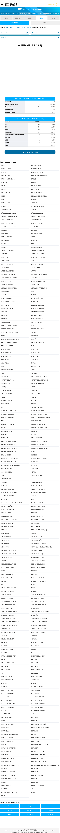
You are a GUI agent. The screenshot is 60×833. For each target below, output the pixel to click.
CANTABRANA (5, 261)
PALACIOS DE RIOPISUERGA (9, 492)
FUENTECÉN (34, 349)
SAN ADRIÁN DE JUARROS (8, 601)
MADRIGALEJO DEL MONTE (38, 424)
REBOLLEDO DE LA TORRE (8, 564)
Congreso (14, 23)
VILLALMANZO (5, 744)
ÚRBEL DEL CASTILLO (7, 680)
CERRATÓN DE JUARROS (8, 301)
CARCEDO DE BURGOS (37, 264)
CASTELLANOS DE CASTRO (9, 278)
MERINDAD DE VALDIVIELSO (9, 451)
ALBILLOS (3, 172)
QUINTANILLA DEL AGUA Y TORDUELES (42, 547)
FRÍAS (32, 346)
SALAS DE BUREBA (6, 594)
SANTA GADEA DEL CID (7, 615)
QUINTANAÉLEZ (5, 540)
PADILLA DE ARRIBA (36, 485)
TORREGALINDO (35, 663)
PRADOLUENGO (35, 526)
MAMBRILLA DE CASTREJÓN (39, 428)
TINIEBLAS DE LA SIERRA (38, 656)
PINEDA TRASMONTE (37, 516)
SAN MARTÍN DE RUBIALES (38, 605)
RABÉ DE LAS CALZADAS (38, 560)
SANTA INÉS (34, 615)
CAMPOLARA (4, 257)
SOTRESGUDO (35, 646)
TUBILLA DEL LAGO (36, 676)
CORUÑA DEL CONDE (37, 315)
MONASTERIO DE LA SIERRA (39, 458)
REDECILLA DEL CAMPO (7, 567)
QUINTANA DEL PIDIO (37, 537)
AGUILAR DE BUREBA (37, 169)
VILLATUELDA (35, 772)
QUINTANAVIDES (5, 547)
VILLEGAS (3, 782)
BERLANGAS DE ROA (36, 233)
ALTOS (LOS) (4, 182)
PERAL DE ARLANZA (6, 513)
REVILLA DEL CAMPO (7, 574)
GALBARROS (34, 359)
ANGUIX (3, 186)
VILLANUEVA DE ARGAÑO (38, 755)
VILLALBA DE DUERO (7, 738)
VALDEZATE (34, 683)
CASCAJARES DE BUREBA (8, 274)
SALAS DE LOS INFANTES (38, 594)
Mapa (34, 13)
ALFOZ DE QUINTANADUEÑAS (39, 175)
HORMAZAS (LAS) (6, 383)
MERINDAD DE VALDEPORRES (39, 448)
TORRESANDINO (5, 669)
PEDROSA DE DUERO (37, 502)
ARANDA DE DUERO (36, 186)
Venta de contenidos (15, 830)
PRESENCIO (4, 530)
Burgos (30, 806)
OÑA (32, 479)
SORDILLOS (4, 642)
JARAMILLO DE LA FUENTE (8, 410)
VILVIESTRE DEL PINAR (37, 785)
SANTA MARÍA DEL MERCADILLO (10, 622)
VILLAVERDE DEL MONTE (8, 775)
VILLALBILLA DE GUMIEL (8, 741)
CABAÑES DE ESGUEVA (7, 250)
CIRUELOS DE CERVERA (37, 308)
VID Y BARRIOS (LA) (36, 717)
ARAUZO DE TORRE (36, 192)
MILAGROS (34, 451)
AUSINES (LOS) (5, 206)
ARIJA (2, 199)
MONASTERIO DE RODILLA (8, 462)
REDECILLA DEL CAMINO (38, 564)
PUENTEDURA (5, 533)
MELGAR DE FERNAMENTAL (8, 441)
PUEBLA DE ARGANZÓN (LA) (39, 530)
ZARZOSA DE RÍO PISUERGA (9, 792)
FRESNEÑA (34, 339)
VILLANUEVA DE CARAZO (8, 758)
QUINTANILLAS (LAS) (37, 554)
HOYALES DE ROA (6, 390)
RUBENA (33, 588)
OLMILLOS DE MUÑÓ (6, 479)
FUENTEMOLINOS (6, 356)
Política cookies (50, 830)
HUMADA (3, 397)
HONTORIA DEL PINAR (7, 380)
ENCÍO (32, 325)
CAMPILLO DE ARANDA (37, 254)
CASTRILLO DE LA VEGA (7, 284)
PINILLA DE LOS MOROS (37, 520)
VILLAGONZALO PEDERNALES (9, 734)
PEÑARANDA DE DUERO (37, 509)
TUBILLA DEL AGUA (6, 676)
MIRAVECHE (34, 455)
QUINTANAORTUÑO (36, 540)
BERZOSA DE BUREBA (7, 237)
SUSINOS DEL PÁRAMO (7, 649)
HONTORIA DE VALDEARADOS (39, 380)
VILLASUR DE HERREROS (8, 772)
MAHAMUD (4, 428)
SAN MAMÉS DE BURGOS (8, 605)
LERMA (3, 421)
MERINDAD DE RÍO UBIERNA (39, 445)
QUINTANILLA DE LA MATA (8, 550)
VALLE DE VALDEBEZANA (8, 704)
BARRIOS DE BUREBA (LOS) (8, 223)
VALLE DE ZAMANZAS (37, 707)
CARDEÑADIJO (5, 267)
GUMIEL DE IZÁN (35, 366)
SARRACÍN (4, 635)
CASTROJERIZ (5, 291)
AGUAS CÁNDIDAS (6, 169)
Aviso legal (30, 830)
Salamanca (30, 810)
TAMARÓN (34, 649)
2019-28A (18, 18)
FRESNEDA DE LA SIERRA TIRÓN (10, 339)
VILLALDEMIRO (35, 741)
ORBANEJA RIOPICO (36, 482)
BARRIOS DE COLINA (36, 223)
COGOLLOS (4, 312)
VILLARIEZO (4, 768)
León (50, 806)
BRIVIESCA (34, 240)
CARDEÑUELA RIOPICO (7, 271)
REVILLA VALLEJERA (6, 577)
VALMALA (33, 714)
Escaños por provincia (44, 13)
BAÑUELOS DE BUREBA (37, 213)
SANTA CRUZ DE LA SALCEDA (9, 612)
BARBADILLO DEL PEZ (7, 220)
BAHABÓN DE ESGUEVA (7, 209)
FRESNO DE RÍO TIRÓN (37, 342)
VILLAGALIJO (34, 731)
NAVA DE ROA (34, 468)
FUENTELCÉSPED (6, 353)
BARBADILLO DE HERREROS (9, 216)
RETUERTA (34, 571)
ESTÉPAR (33, 332)
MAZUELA (33, 434)
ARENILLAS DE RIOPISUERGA (39, 196)
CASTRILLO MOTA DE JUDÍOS (39, 288)
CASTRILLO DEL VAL (36, 284)
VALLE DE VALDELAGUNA (38, 704)
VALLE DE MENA (35, 693)
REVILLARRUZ (35, 574)
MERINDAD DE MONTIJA (8, 445)
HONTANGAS (4, 376)
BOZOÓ (33, 237)
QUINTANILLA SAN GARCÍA (8, 554)
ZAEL (32, 789)
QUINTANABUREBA (6, 537)
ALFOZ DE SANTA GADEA (8, 179)
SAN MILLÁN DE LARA (7, 608)
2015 (41, 18)
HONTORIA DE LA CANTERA (39, 376)
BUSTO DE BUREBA (36, 247)
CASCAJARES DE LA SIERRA (39, 274)
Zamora (50, 814)
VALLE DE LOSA (35, 690)
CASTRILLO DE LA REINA (38, 281)
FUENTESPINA (5, 359)
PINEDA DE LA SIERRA (7, 516)
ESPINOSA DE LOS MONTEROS (9, 332)
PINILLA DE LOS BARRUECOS (9, 520)
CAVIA (32, 291)
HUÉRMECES (34, 390)
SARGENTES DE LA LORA (38, 632)
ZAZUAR (33, 792)
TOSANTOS (4, 673)
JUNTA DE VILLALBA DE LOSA (39, 414)
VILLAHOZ (33, 734)
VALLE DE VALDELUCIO (7, 707)
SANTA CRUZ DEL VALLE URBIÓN (40, 612)
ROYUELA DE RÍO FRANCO (8, 588)
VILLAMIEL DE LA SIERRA (38, 751)
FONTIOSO (4, 336)
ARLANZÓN (34, 199)
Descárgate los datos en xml (30, 152)
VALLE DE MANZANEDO (7, 693)
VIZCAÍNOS (4, 789)
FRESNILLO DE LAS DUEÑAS (9, 342)
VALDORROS (4, 686)
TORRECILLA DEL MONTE (8, 663)
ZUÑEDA (3, 796)
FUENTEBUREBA (5, 349)
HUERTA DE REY (35, 393)
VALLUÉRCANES (5, 714)
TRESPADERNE (35, 673)
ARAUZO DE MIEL (35, 189)
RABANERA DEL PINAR (37, 557)
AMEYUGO (33, 182)
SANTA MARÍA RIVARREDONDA (39, 622)
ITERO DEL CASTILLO (37, 407)
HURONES (33, 397)
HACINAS (33, 370)
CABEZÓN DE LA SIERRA (38, 250)
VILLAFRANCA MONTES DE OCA (40, 727)
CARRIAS (33, 271)
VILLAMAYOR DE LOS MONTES (39, 744)
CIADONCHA (34, 301)
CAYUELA (3, 295)
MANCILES (4, 434)
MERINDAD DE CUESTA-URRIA (39, 441)
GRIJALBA (33, 363)
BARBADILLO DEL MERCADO (39, 216)
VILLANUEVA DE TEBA (7, 761)
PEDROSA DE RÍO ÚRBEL (8, 509)
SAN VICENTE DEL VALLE (8, 632)
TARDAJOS (4, 652)
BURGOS (3, 247)
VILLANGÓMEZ (5, 755)
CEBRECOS (34, 295)
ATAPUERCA (34, 203)
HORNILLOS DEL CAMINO (38, 383)
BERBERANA (4, 233)
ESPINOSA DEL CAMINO (37, 329)
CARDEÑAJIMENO (36, 267)
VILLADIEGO (34, 721)
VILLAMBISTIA (35, 748)
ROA (2, 584)
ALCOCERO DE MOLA (37, 172)
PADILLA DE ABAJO (6, 485)
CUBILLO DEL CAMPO (37, 318)
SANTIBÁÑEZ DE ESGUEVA (38, 625)
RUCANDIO (34, 591)
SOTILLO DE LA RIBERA (37, 642)
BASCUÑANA (34, 226)
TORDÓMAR (34, 659)
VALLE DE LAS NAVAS (7, 690)
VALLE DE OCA (5, 697)
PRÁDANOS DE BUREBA (7, 526)
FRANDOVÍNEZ (35, 336)
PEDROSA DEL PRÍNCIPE (38, 506)
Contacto (7, 830)
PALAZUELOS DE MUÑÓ (7, 496)
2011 (53, 18)
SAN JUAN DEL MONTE (37, 601)
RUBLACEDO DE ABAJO (7, 591)
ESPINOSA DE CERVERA (7, 329)
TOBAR (3, 659)
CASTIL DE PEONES (6, 281)
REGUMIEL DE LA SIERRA (38, 567)
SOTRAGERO (4, 646)
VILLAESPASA (5, 727)
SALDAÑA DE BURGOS (7, 598)
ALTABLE (33, 179)
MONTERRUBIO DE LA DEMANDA (10, 465)
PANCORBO (4, 499)
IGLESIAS (33, 404)
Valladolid (30, 814)
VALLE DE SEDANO (6, 700)
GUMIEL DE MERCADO (7, 370)
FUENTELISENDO (35, 353)
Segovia (50, 810)
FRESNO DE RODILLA (7, 346)
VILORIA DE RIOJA (6, 785)
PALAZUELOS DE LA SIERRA (38, 492)
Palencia (9, 810)
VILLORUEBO (34, 782)
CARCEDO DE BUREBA (7, 264)
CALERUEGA (4, 254)
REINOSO (3, 571)
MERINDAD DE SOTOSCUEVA (9, 448)
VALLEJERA (4, 710)
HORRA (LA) (4, 387)
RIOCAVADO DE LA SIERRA (38, 581)
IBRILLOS (33, 400)
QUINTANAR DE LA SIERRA (38, 543)
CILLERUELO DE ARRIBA (7, 308)
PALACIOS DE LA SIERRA (38, 489)
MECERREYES (4, 438)
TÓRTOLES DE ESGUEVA (38, 669)
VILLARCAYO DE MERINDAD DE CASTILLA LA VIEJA (45, 765)
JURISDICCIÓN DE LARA (7, 417)
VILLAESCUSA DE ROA (7, 724)
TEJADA (33, 652)
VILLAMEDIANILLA (6, 751)
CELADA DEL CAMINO (7, 298)
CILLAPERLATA (5, 305)
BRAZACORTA (5, 240)
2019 (6, 18)
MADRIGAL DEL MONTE (7, 424)
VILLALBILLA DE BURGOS (38, 738)
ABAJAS (3, 165)
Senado (45, 23)
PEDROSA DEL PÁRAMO (7, 506)
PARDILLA (33, 499)
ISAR (2, 407)
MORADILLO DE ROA (6, 468)
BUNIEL (33, 244)
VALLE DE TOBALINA (36, 700)
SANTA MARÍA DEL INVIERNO (39, 618)
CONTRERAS (4, 315)
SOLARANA (34, 639)
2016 (30, 18)
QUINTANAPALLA (6, 543)
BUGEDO (3, 244)
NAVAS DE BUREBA (6, 472)
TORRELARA (4, 666)
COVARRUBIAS (5, 318)
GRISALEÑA (4, 366)
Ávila (9, 806)
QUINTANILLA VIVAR (6, 557)
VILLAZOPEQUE (35, 778)
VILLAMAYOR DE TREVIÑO (8, 748)
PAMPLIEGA (34, 496)
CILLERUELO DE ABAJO (37, 305)
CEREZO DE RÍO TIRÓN (37, 298)
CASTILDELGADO (35, 278)
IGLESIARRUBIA (5, 404)
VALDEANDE (4, 683)
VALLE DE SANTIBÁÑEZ (37, 697)
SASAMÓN (34, 635)
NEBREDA (33, 472)
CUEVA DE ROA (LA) (36, 322)
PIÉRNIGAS (34, 513)
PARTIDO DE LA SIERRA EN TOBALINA (11, 502)
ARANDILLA (4, 189)
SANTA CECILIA (35, 608)
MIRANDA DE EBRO (6, 455)
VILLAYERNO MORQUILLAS (8, 778)
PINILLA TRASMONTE (7, 523)
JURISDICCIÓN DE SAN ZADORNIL (40, 417)
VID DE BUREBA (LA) (6, 717)
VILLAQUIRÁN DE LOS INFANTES (10, 765)
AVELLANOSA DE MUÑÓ (37, 206)
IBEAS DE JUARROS (6, 400)
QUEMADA (34, 533)
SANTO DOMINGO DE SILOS (39, 629)
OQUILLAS (4, 482)
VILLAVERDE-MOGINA (37, 775)
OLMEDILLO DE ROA (36, 475)
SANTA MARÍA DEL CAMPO (8, 618)
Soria (9, 814)
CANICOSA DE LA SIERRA (38, 257)
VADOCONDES (35, 680)
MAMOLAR (34, 431)
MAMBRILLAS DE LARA (7, 431)
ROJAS (33, 584)
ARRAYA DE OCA (5, 203)
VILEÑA (3, 721)
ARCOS (3, 196)
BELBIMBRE (4, 230)
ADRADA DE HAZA (36, 165)
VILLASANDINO (35, 768)
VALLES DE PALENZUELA (38, 710)
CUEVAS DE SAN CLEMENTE (9, 325)
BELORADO (34, 230)
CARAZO (33, 261)
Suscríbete (51, 4)
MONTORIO (34, 465)
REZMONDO (4, 581)
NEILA (2, 475)
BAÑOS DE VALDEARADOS (8, 213)
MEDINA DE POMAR (36, 438)
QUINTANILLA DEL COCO (38, 550)
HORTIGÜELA (34, 387)
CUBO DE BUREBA (6, 322)
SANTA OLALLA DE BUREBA (9, 625)
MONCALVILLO (35, 462)
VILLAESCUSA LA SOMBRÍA (38, 724)
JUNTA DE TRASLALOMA (8, 414)
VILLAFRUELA (4, 731)
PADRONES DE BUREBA (7, 489)
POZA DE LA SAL (35, 523)
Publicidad (24, 830)
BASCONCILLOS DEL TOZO (8, 226)
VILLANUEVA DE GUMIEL (37, 758)
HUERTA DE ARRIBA (6, 393)
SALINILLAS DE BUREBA (37, 598)
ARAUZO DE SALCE (6, 192)
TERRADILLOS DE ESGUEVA (8, 656)
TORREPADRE (35, 666)
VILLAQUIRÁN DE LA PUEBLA (39, 761)
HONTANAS (34, 373)
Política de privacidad (39, 830)
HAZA (2, 373)
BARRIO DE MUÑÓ (36, 220)
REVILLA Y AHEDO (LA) (37, 577)
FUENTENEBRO (35, 356)
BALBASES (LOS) (35, 209)
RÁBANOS (3, 560)
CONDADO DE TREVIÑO (37, 312)
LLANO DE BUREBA (36, 421)
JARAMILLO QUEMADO (37, 410)
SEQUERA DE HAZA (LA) (7, 639)
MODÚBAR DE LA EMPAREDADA (10, 458)
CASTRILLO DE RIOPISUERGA (9, 288)
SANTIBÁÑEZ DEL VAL (7, 629)
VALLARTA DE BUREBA (37, 686)
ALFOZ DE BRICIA (6, 175)
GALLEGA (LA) (5, 363)
